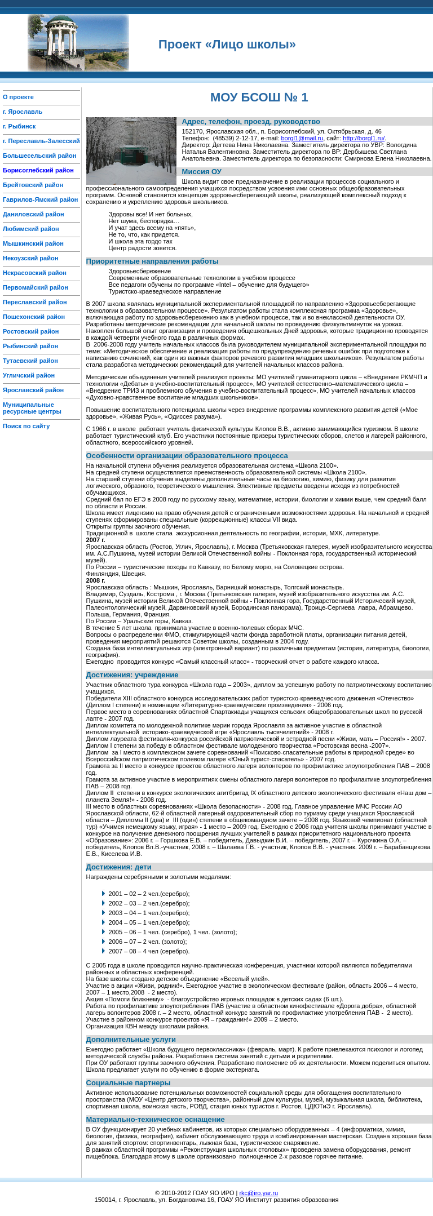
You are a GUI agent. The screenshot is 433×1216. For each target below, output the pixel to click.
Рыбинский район (30, 346)
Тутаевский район (30, 360)
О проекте (18, 97)
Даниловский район (33, 214)
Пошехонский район (34, 316)
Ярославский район (33, 390)
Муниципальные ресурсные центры (32, 408)
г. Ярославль (22, 111)
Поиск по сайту (26, 426)
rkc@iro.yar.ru (258, 1193)
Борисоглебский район (38, 170)
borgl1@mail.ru (302, 138)
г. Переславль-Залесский (41, 140)
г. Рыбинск (19, 126)
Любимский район (31, 228)
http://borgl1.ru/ (364, 138)
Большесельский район (39, 155)
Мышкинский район (33, 243)
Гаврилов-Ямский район (40, 199)
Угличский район (29, 375)
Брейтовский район (33, 184)
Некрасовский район (35, 272)
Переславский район (35, 302)
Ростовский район (31, 331)
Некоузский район (30, 258)
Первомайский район (35, 287)
